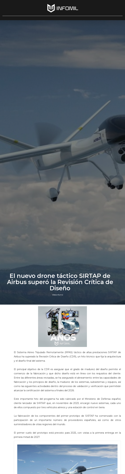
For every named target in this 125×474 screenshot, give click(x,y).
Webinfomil (57, 295)
